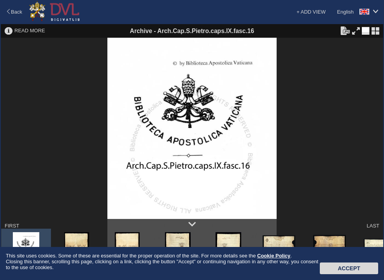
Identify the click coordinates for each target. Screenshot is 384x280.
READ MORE (29, 30)
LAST (372, 226)
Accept (349, 268)
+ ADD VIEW (311, 12)
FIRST (12, 226)
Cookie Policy (273, 256)
